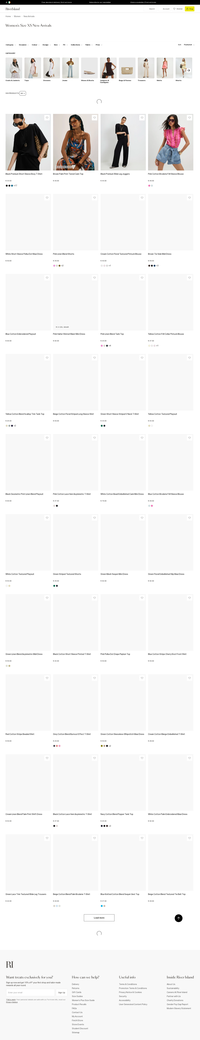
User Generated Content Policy (133, 1004)
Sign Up (61, 992)
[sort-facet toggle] (185, 44)
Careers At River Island (177, 992)
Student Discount (80, 1028)
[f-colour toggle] (36, 44)
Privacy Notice (12, 1002)
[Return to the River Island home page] (15, 9)
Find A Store (77, 1020)
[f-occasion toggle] (24, 44)
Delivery (75, 984)
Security (123, 996)
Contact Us (77, 1012)
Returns (75, 988)
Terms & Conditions (128, 984)
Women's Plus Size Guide (83, 1000)
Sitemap (75, 1032)
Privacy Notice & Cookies (130, 992)
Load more (99, 918)
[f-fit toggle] (65, 44)
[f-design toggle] (46, 44)
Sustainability (173, 988)
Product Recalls (79, 1004)
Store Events (78, 1024)
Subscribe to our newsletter (100, 2)
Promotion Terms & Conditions (133, 988)
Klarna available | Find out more (143, 2)
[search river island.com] (150, 9)
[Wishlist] (47, 117)
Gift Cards (76, 992)
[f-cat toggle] (10, 44)
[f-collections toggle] (77, 44)
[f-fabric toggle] (89, 44)
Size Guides (77, 996)
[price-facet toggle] (99, 44)
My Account (77, 1016)
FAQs (74, 1008)
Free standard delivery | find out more (57, 2)
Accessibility (124, 1000)
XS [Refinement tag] (23, 93)
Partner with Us (174, 996)
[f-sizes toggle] (57, 44)
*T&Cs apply (11, 1000)
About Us (171, 984)
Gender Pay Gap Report (177, 1004)
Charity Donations (175, 1000)
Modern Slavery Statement (179, 1008)
